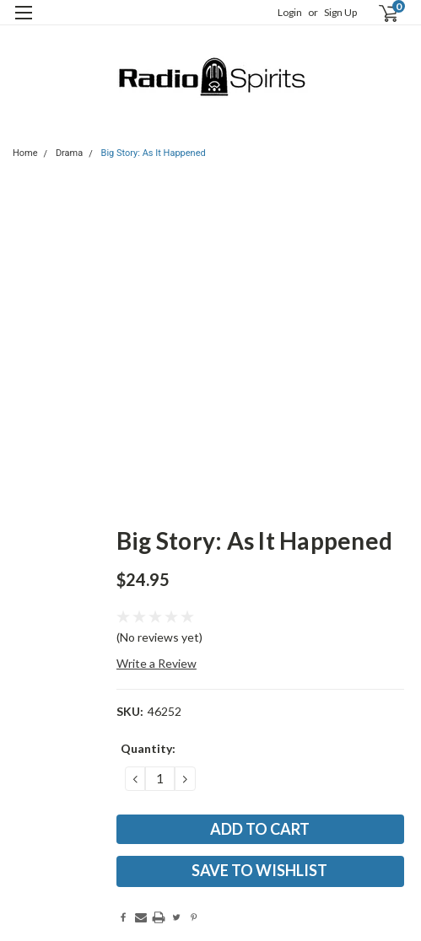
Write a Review (156, 663)
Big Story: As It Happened (153, 153)
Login (290, 12)
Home (25, 153)
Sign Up (340, 12)
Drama (69, 153)
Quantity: (148, 748)
